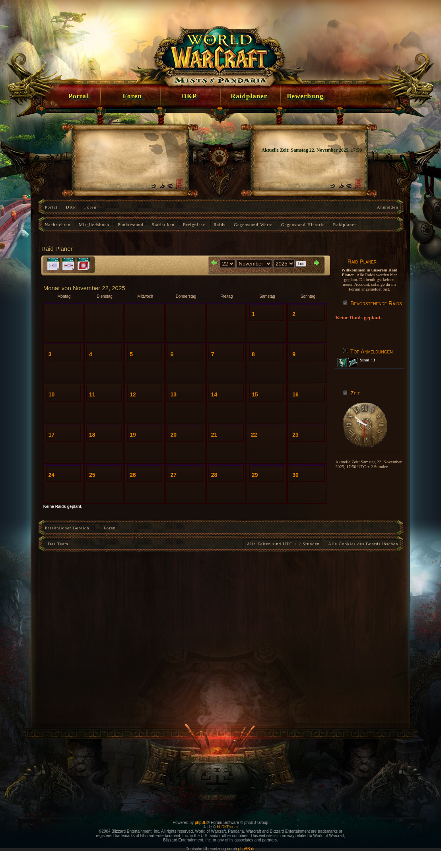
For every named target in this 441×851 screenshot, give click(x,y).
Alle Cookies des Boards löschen (363, 543)
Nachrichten (58, 224)
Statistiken (163, 224)
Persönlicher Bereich (67, 527)
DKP (71, 207)
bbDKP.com (227, 827)
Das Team (56, 543)
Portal (51, 207)
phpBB (201, 822)
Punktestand (131, 224)
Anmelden (387, 207)
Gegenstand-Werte (253, 224)
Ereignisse (194, 224)
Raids (219, 224)
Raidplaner (344, 224)
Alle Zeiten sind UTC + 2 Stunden (283, 543)
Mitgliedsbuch (94, 224)
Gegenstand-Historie (303, 224)
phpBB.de (247, 849)
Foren (90, 207)
